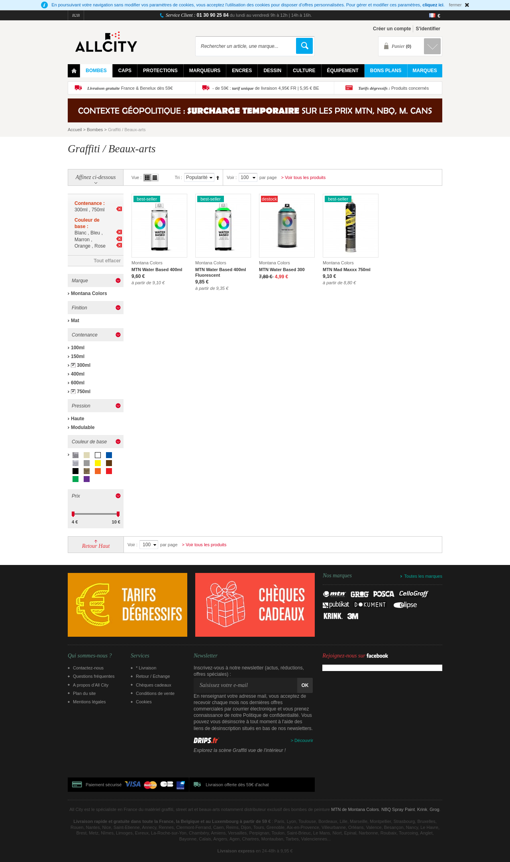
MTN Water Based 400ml (156, 269)
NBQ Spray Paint (398, 809)
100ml (77, 347)
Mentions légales (89, 701)
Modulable (82, 427)
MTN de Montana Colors (355, 809)
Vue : (136, 177)
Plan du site (84, 693)
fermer (455, 4)
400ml (77, 374)
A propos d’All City (90, 685)
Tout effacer (107, 261)
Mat (75, 320)
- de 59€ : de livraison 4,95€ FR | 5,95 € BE (265, 88)
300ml (83, 365)
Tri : (178, 177)
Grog (434, 809)
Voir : (232, 177)
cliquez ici (432, 4)
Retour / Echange (153, 676)
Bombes (95, 129)
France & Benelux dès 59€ (130, 88)
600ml (77, 382)
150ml (77, 356)
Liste (155, 177)
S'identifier (428, 28)
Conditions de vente (155, 693)
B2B (76, 15)
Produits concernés (393, 88)
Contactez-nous (88, 667)
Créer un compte (392, 28)
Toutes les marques (423, 576)
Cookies (144, 701)
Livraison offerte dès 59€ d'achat (237, 784)
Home (74, 70)
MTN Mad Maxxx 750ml (347, 269)
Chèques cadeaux (153, 685)
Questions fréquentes (94, 676)
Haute (77, 418)
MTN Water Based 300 (282, 269)
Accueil (75, 129)
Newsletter (206, 656)
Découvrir (303, 740)
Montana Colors (89, 293)
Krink (422, 809)
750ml (83, 391)
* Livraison (146, 667)
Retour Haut (96, 546)
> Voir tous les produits (303, 177)
